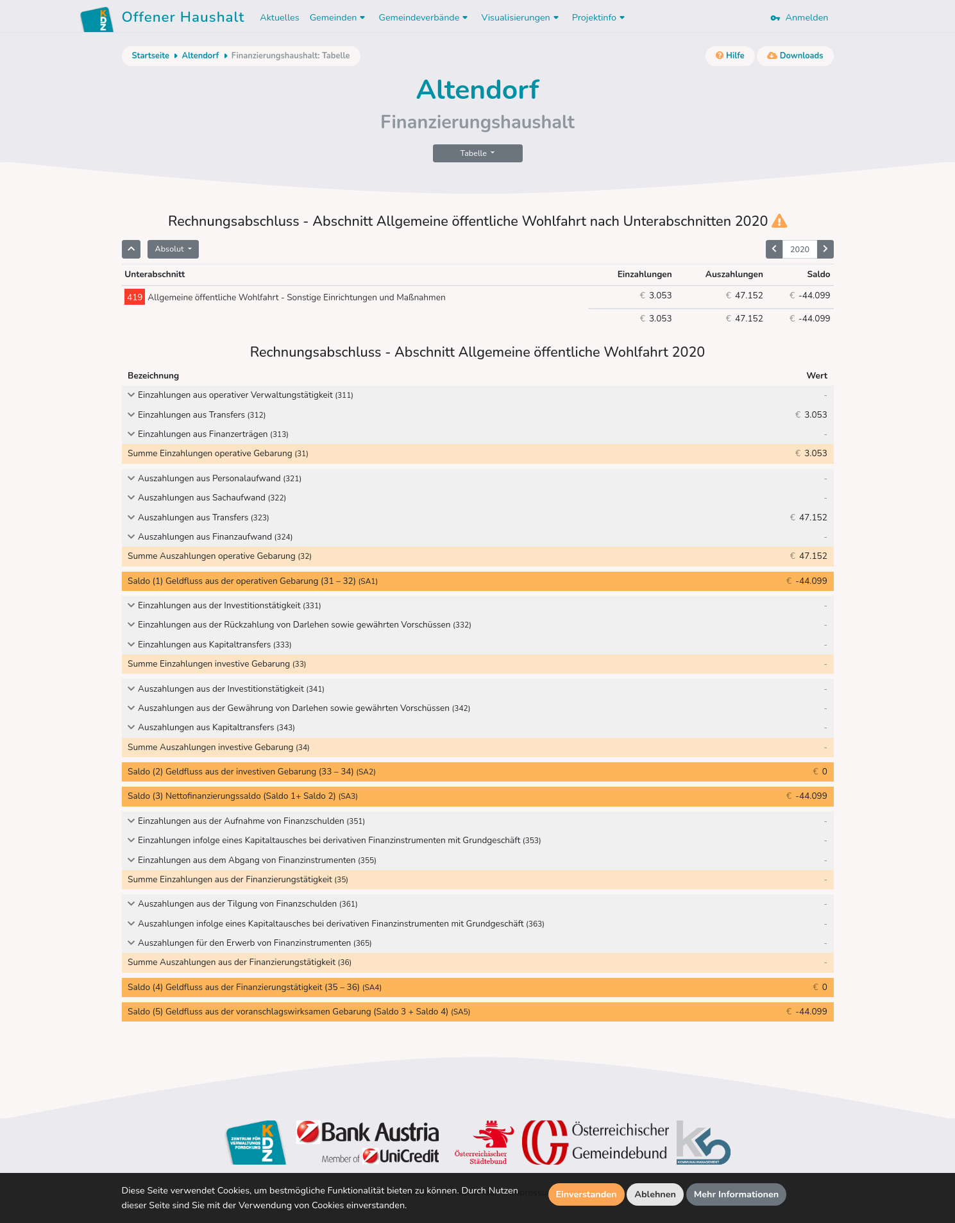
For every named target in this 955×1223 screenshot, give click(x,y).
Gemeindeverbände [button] (424, 17)
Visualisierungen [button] (521, 17)
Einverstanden (586, 1194)
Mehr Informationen (736, 1194)
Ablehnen (655, 1194)
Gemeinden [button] (339, 17)
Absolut (170, 248)
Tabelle (475, 153)
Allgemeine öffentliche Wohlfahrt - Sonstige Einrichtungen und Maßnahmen (284, 297)
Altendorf (200, 56)
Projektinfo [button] (600, 17)
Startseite (150, 56)
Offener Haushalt (183, 19)
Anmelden (799, 17)
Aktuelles (279, 17)
